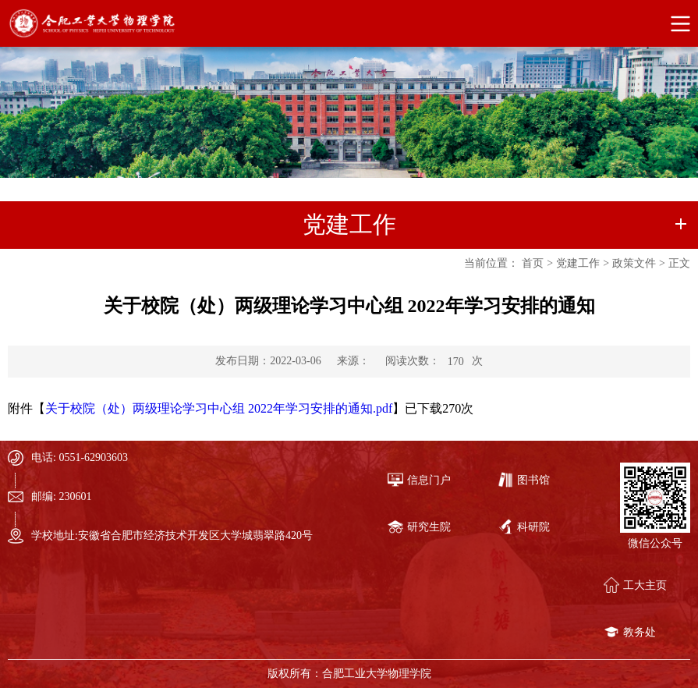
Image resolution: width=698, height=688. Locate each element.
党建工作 (578, 263)
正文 (679, 263)
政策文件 (634, 263)
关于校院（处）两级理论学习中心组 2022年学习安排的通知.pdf (218, 408)
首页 (533, 263)
